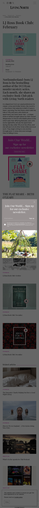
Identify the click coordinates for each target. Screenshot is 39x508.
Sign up (31, 218)
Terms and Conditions (20, 224)
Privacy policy (10, 224)
